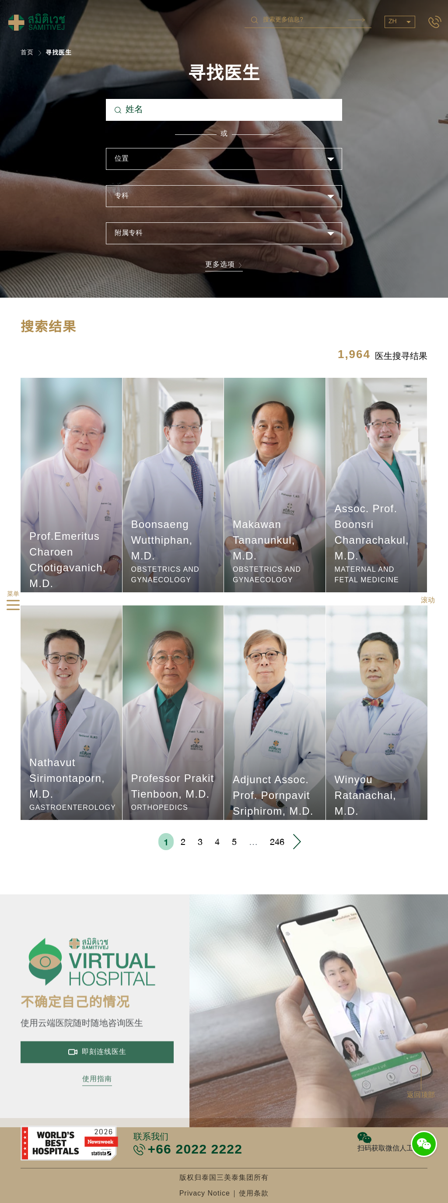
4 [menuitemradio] (217, 842)
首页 (27, 52)
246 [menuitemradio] (277, 842)
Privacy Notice (204, 1193)
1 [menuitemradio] (166, 842)
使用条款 (254, 1193)
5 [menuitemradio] (234, 842)
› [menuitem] (296, 841)
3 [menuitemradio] (200, 842)
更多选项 (224, 265)
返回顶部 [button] (421, 1095)
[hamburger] (13, 607)
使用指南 (97, 1102)
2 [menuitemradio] (183, 842)
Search (356, 20)
